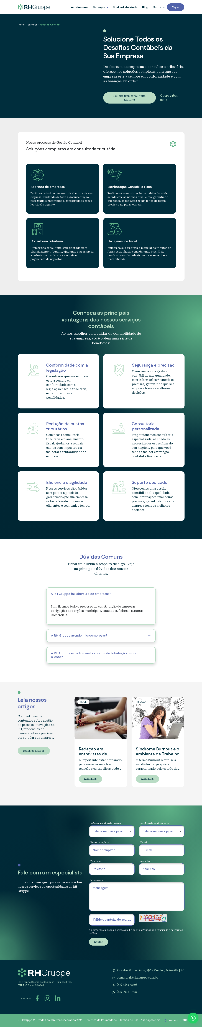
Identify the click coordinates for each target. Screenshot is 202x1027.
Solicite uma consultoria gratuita (129, 97)
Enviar (98, 941)
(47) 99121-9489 (127, 991)
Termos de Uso (129, 1020)
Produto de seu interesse (154, 823)
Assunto (145, 861)
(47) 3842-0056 (127, 984)
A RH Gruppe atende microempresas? (79, 635)
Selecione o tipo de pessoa (105, 823)
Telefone (95, 861)
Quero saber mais (169, 98)
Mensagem (96, 880)
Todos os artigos (34, 750)
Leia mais (90, 778)
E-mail (143, 842)
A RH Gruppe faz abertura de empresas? (81, 594)
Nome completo (99, 842)
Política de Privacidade (155, 930)
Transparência (150, 1020)
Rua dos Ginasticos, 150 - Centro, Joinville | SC (151, 970)
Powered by (182, 1020)
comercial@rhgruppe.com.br (137, 977)
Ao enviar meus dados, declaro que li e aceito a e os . (136, 932)
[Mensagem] (137, 896)
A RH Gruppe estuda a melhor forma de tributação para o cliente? (94, 655)
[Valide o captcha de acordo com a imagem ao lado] (112, 920)
